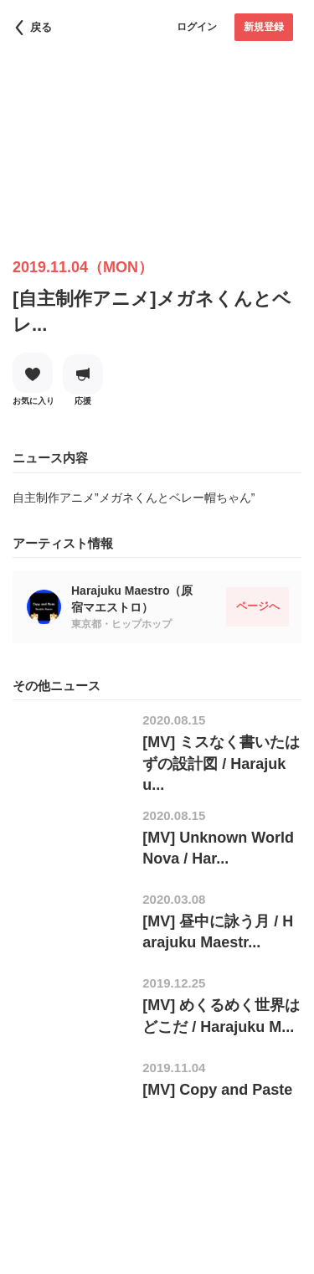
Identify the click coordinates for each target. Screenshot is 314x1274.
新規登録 (264, 27)
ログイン (197, 27)
